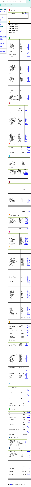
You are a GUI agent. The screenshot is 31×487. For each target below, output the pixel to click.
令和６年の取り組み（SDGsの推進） (3, 13)
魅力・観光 (14, 1)
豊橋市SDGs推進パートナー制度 (3, 19)
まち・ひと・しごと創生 (2, 35)
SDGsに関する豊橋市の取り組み (3, 22)
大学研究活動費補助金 (2, 39)
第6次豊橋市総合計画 (2, 27)
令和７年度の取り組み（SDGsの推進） (2, 11)
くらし (5, 1)
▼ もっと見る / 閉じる (19, 34)
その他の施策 (1, 44)
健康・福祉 (8, 1)
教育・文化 (11, 1)
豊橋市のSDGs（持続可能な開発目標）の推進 (3, 9)
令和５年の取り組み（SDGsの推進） (3, 15)
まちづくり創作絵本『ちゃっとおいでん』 (3, 49)
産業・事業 (18, 1)
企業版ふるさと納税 (2, 43)
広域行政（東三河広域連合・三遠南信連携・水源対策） (3, 31)
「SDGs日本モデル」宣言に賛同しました (3, 24)
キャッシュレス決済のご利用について (3, 46)
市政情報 (21, 1)
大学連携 (1, 38)
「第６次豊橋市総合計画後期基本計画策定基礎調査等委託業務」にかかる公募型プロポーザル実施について (3, 52)
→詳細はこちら (26, 13)
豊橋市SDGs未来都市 (2, 20)
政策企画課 (1, 26)
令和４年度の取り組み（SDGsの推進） (2, 17)
